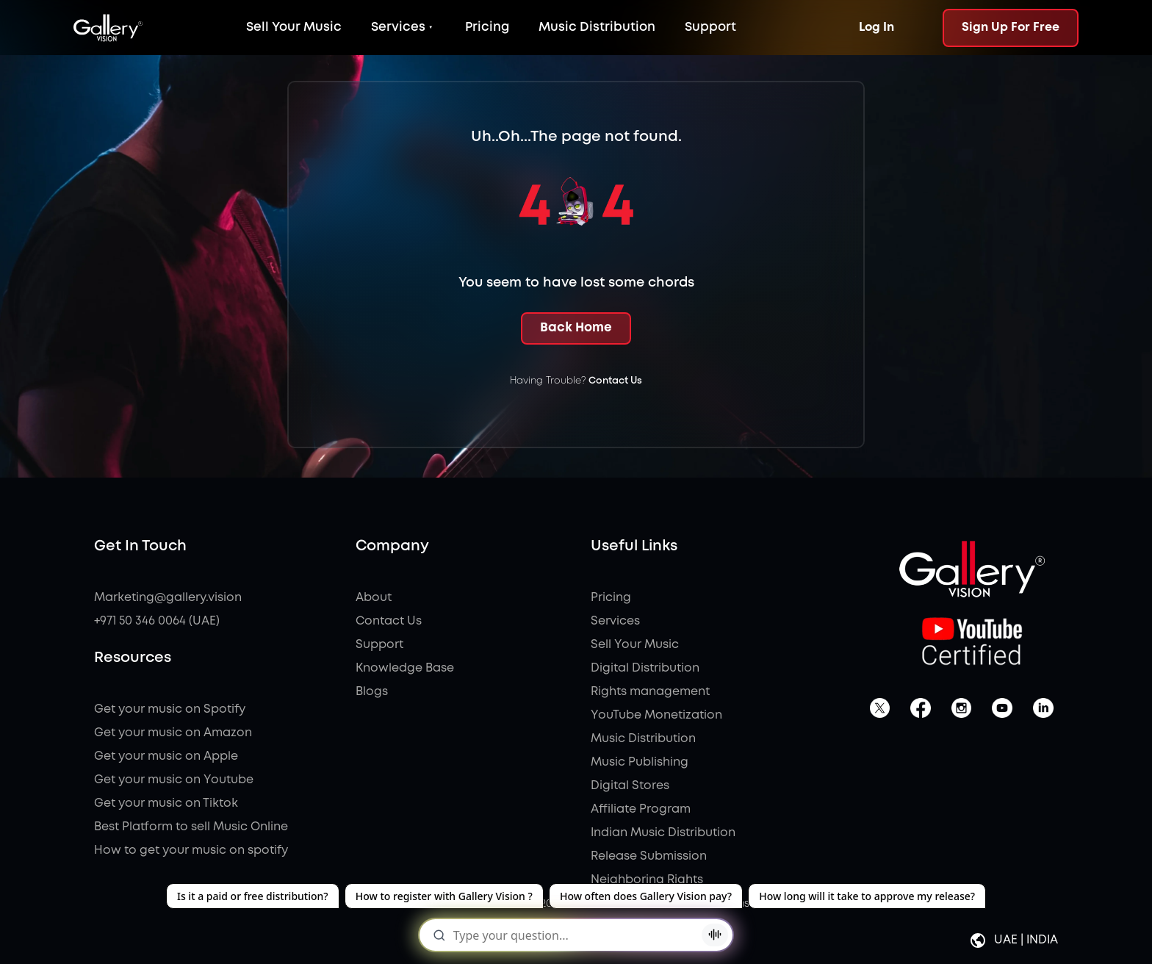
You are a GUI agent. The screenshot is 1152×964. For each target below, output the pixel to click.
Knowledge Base (405, 668)
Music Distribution (597, 27)
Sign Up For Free (1010, 27)
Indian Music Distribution (663, 832)
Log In (876, 27)
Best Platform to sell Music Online (191, 826)
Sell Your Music (294, 27)
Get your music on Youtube (173, 779)
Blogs (372, 691)
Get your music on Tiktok (166, 803)
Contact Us (615, 381)
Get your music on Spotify (169, 709)
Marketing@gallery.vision (168, 597)
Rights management (650, 691)
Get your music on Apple (166, 756)
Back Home (576, 328)
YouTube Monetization (656, 715)
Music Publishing (639, 762)
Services (398, 27)
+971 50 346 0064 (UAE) (157, 621)
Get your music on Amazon (173, 732)
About (374, 597)
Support (710, 27)
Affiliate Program (641, 809)
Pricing (487, 27)
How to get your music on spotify (191, 850)
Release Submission (649, 856)
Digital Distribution (645, 668)
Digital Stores (630, 785)
